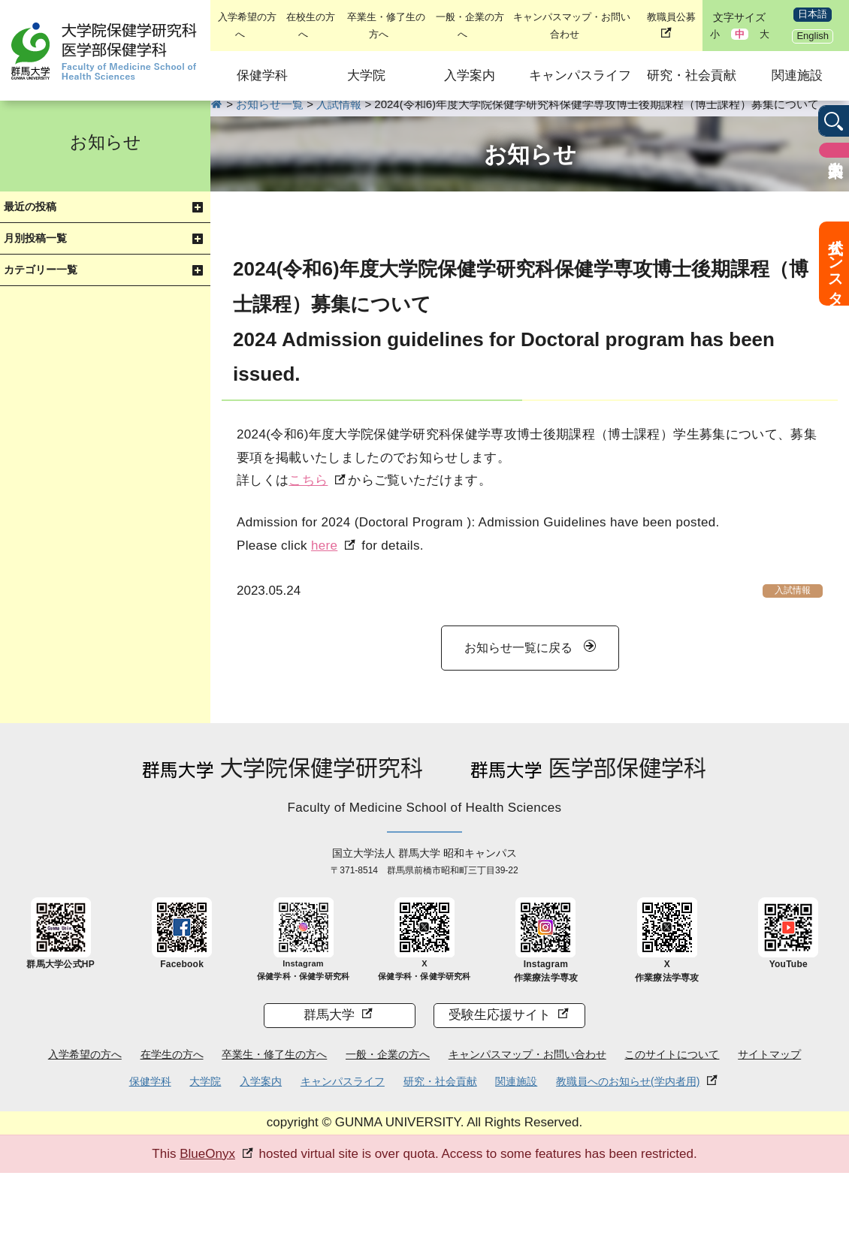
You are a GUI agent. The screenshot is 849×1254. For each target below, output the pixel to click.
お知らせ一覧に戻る (518, 647)
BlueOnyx (207, 1154)
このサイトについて (671, 1054)
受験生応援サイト (500, 1015)
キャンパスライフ (580, 75)
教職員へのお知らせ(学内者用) (627, 1081)
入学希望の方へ (85, 1054)
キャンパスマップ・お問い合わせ (527, 1054)
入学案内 (469, 75)
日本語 (812, 14)
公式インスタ (835, 263)
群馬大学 (329, 1015)
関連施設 (797, 75)
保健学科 (262, 75)
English (812, 35)
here (324, 545)
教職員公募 (671, 17)
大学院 (366, 75)
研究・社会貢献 (691, 75)
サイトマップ (769, 1054)
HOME (216, 104)
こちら (308, 480)
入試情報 (793, 590)
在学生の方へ (172, 1054)
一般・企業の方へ (388, 1054)
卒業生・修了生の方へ (274, 1054)
